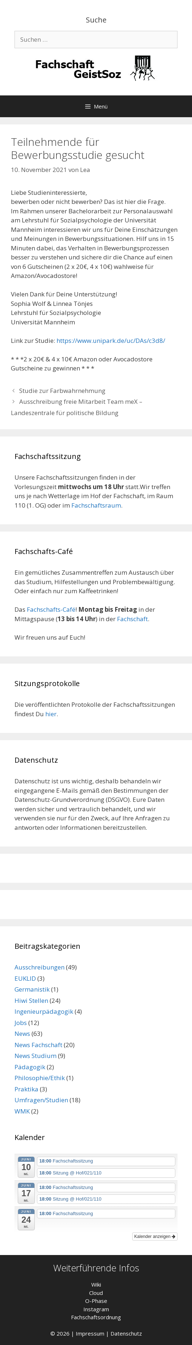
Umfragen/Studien (41, 1100)
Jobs (20, 1022)
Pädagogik (29, 1067)
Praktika (26, 1089)
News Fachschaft (38, 1045)
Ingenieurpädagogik (43, 1011)
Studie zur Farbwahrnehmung (62, 390)
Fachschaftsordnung (96, 1317)
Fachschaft (132, 619)
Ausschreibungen (39, 967)
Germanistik (32, 989)
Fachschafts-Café (51, 609)
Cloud (96, 1292)
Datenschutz (126, 1333)
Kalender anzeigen (154, 1236)
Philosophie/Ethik (39, 1078)
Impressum (90, 1333)
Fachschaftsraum (96, 505)
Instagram (96, 1309)
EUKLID (25, 978)
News (22, 1033)
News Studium (35, 1055)
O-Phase (96, 1300)
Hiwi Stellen (31, 1000)
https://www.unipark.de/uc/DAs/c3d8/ (111, 340)
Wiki (96, 1284)
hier (51, 714)
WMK (22, 1111)
